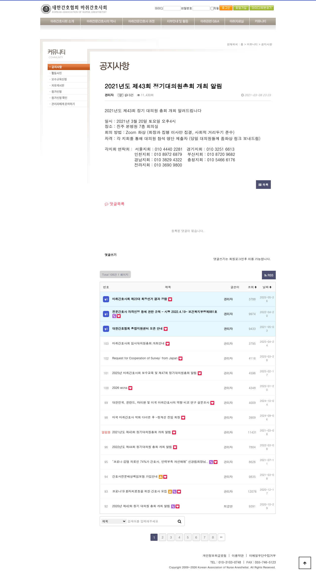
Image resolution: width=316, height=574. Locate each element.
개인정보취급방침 (214, 555)
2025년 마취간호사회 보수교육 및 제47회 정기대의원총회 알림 (154, 373)
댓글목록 (114, 203)
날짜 (267, 287)
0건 (129, 95)
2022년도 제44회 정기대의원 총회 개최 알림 (142, 447)
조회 (252, 287)
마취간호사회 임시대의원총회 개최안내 (138, 343)
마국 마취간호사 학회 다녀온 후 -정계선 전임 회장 (146, 417)
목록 (263, 184)
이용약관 (238, 555)
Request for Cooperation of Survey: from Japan (145, 358)
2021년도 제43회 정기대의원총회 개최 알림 (141, 432)
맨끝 (221, 537)
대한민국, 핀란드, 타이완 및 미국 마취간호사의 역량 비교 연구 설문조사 (160, 402)
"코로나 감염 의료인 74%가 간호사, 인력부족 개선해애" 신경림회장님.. (160, 461)
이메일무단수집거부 (262, 555)
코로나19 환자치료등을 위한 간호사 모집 (139, 491)
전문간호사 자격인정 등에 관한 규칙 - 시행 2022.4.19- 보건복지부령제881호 (164, 311)
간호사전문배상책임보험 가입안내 (135, 476)
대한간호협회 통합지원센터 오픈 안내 (137, 328)
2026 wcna (119, 387)
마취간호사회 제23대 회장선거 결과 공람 (139, 299)
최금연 (228, 506)
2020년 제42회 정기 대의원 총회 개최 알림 (141, 506)
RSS (268, 275)
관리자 (109, 95)
